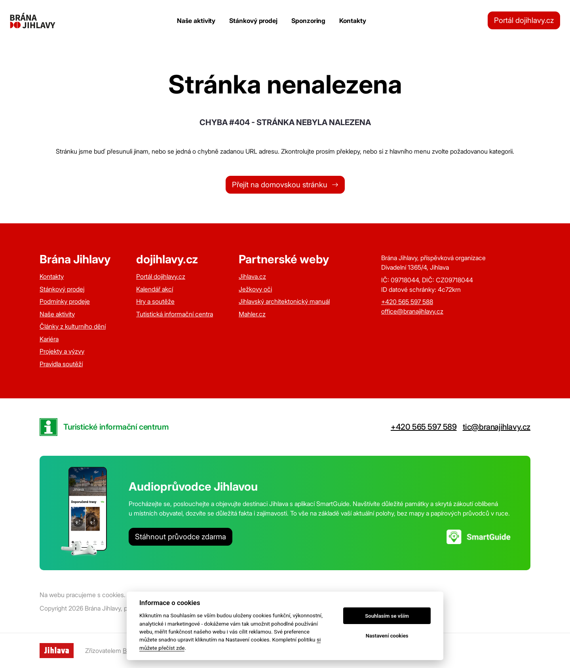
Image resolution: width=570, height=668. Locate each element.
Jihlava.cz (252, 276)
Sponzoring (308, 21)
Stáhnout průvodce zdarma (180, 536)
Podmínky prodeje (65, 301)
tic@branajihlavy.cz (496, 427)
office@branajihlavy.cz (412, 311)
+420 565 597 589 (424, 427)
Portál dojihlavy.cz (524, 20)
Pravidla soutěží (61, 364)
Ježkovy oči (255, 289)
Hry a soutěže (155, 301)
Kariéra (49, 339)
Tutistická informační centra (174, 314)
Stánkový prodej (253, 21)
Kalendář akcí (154, 289)
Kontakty (352, 21)
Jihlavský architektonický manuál (284, 301)
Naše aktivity (196, 21)
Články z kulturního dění (73, 326)
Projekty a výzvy (62, 351)
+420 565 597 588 (407, 302)
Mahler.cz (252, 314)
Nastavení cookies (387, 636)
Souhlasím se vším (387, 616)
